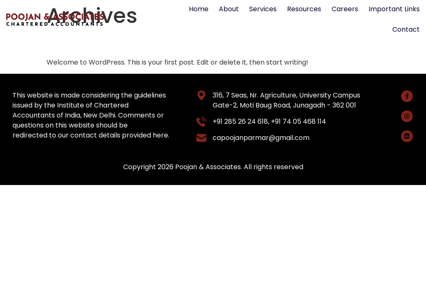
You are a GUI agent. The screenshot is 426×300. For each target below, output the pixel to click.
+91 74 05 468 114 (298, 121)
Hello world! (85, 42)
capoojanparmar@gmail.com (261, 137)
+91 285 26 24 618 (240, 121)
